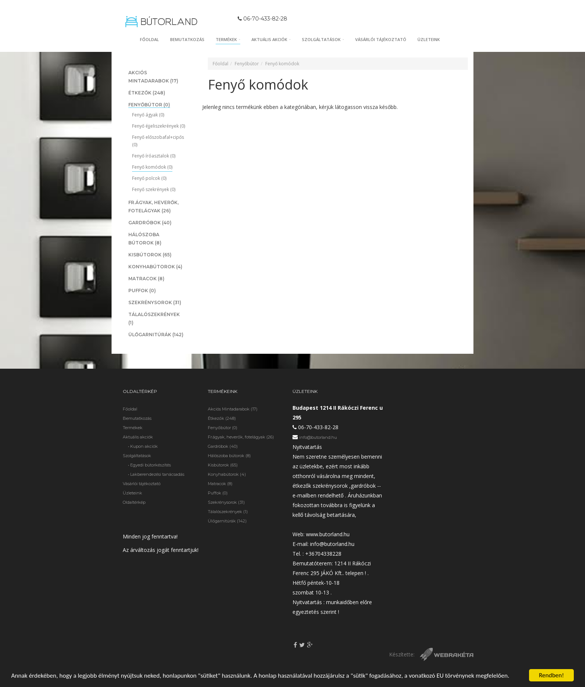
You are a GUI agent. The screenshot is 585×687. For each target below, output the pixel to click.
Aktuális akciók (271, 39)
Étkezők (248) (222, 418)
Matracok (146, 278)
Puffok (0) (218, 493)
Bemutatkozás (187, 39)
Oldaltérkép (134, 502)
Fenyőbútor (149, 104)
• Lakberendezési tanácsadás (156, 474)
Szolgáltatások (323, 39)
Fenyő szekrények (153, 189)
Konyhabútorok (155, 266)
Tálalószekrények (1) (228, 511)
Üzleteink (428, 39)
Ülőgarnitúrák (156, 334)
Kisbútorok (150, 254)
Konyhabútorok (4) (227, 474)
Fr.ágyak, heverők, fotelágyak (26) (241, 437)
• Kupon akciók (143, 446)
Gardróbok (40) (223, 446)
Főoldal (149, 39)
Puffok (142, 290)
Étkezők (146, 93)
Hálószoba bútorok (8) (229, 455)
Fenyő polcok (149, 178)
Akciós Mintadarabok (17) (232, 409)
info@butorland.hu (318, 437)
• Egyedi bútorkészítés (149, 465)
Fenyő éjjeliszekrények (158, 126)
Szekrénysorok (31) (226, 502)
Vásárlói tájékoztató (380, 39)
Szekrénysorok (154, 302)
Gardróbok (150, 222)
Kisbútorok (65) (223, 465)
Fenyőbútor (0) (222, 427)
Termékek (228, 39)
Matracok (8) (220, 483)
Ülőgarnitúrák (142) (227, 521)
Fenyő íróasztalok (153, 156)
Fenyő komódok (152, 167)
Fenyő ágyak (148, 115)
